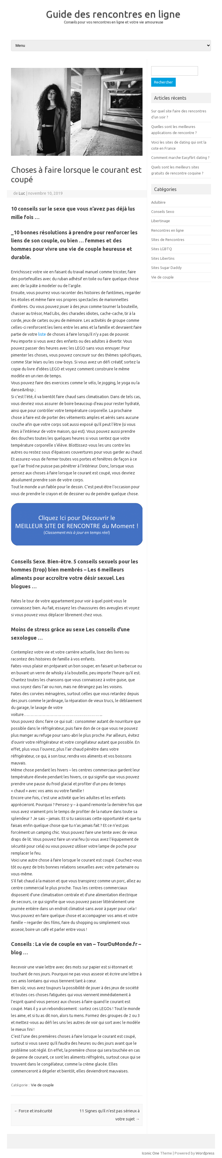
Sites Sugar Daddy (166, 268)
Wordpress (205, 1153)
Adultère (158, 202)
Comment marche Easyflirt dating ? (180, 157)
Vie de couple (42, 1085)
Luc (22, 193)
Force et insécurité (33, 1111)
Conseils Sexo (162, 211)
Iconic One (150, 1153)
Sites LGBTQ (161, 249)
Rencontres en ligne (167, 230)
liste (42, 334)
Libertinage (160, 221)
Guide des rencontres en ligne (113, 13)
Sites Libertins (163, 258)
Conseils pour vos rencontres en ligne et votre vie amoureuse (113, 22)
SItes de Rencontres (167, 239)
